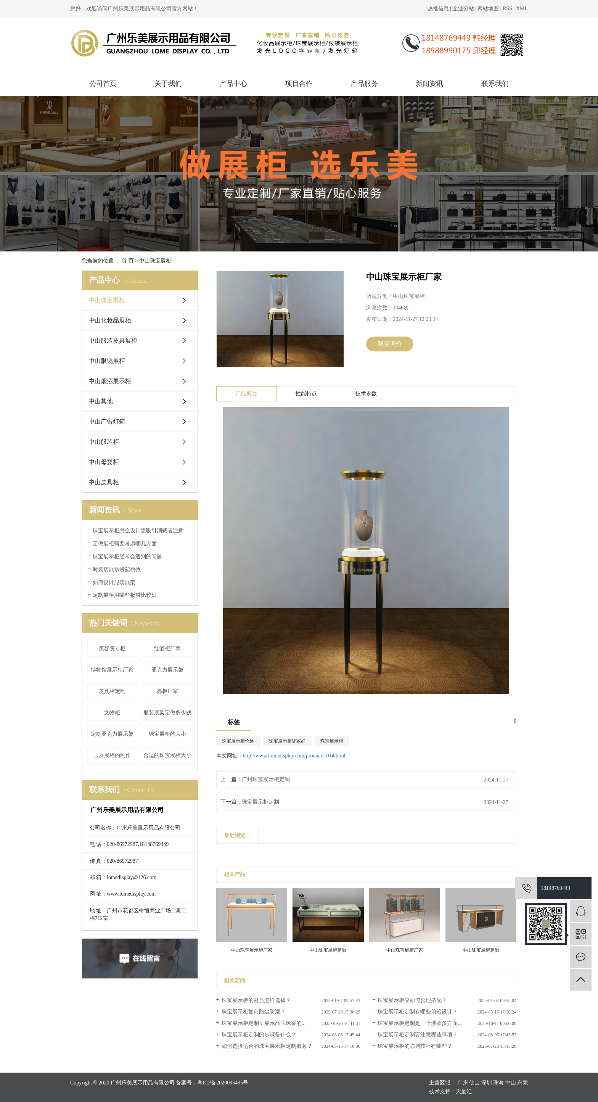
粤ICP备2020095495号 (222, 1083)
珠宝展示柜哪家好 (287, 741)
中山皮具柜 (103, 482)
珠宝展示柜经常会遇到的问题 (127, 556)
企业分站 (463, 8)
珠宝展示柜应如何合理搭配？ (412, 1000)
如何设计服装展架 (114, 582)
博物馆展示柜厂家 (112, 670)
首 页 (128, 261)
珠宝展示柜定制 (260, 802)
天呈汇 (464, 1091)
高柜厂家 (167, 691)
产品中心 (233, 83)
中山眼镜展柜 (106, 361)
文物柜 (112, 712)
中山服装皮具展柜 (112, 340)
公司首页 (103, 83)
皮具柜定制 (112, 691)
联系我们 (495, 83)
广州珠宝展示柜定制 (266, 779)
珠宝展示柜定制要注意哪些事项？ (418, 1035)
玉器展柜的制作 (112, 755)
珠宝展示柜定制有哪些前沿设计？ (418, 1012)
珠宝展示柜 (331, 741)
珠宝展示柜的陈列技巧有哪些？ (415, 1046)
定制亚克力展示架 (112, 734)
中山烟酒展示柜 (109, 381)
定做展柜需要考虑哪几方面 (125, 543)
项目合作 (299, 83)
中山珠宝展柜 (155, 261)
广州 (462, 1083)
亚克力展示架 (167, 670)
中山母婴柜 (103, 462)
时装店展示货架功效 (117, 569)
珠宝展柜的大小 (167, 734)
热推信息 (438, 8)
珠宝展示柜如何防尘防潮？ (254, 1012)
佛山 (474, 1083)
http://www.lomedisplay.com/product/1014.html (294, 756)
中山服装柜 (103, 441)
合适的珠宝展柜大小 (167, 755)
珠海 (498, 1083)
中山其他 (100, 401)
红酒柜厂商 (167, 648)
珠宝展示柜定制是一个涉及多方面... (420, 1023)
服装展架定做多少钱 (167, 712)
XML (522, 8)
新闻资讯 (429, 83)
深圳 (486, 1083)
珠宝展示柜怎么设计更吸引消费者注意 (138, 530)
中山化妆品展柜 (109, 320)
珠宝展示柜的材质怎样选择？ (256, 1000)
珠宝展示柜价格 (238, 741)
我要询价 (390, 343)
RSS (507, 8)
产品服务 (364, 83)
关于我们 (168, 83)
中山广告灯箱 (106, 421)
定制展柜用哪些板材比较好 (125, 595)
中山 (510, 1083)
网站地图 (488, 8)
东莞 (522, 1083)
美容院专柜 (112, 648)
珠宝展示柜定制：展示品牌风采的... (264, 1023)
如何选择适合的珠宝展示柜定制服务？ (267, 1046)
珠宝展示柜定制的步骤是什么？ (259, 1035)
